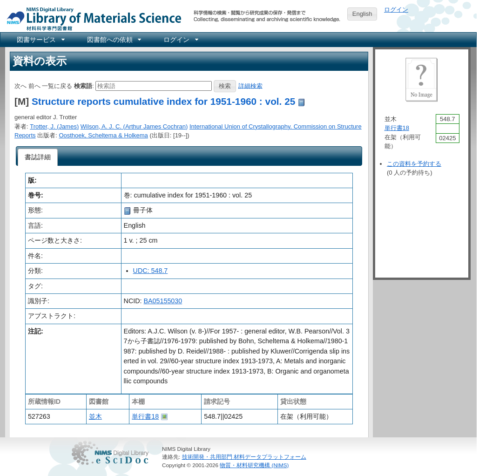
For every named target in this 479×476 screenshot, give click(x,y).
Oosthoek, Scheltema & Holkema (103, 135)
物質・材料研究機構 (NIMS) (254, 465)
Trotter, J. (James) (54, 126)
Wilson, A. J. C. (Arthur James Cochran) (134, 126)
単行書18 (145, 416)
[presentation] (38, 157)
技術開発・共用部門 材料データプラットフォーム (244, 457)
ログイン (396, 9)
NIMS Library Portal (91, 18)
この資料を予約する (414, 163)
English (362, 13)
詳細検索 (250, 85)
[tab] (38, 157)
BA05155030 (163, 301)
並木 (95, 416)
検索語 (83, 85)
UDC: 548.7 (150, 270)
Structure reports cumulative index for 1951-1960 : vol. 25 (163, 101)
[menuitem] (40, 40)
